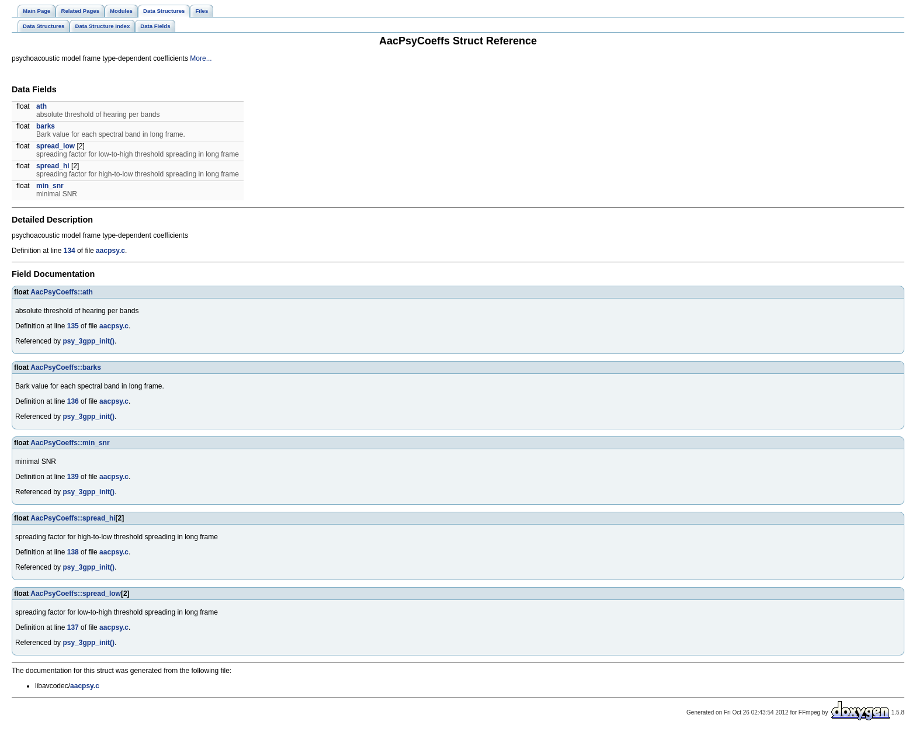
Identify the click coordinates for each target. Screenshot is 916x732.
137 (73, 627)
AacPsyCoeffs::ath (61, 292)
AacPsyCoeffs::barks (65, 367)
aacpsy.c (110, 251)
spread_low (55, 146)
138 (73, 552)
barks (45, 126)
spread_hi (53, 166)
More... (200, 58)
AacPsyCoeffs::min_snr (69, 443)
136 (73, 401)
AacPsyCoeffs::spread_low (75, 593)
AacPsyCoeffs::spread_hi (72, 518)
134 (69, 251)
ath (41, 106)
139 (73, 477)
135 (73, 326)
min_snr (50, 186)
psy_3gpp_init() (88, 341)
